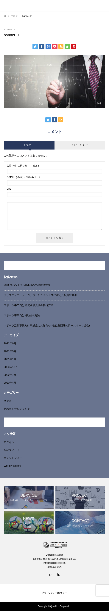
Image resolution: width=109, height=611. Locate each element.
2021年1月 (10, 359)
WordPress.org (12, 465)
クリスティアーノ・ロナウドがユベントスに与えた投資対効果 (40, 295)
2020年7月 (10, 374)
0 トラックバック (80, 145)
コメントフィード (14, 457)
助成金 (8, 401)
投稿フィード (11, 450)
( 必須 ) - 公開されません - (24, 177)
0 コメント (29, 145)
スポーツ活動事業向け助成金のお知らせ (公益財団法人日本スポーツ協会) (47, 325)
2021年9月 (10, 351)
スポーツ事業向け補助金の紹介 (22, 315)
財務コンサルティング (17, 408)
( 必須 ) (23, 165)
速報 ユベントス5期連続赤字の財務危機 (27, 285)
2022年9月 (10, 343)
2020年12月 (11, 366)
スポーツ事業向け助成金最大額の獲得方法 (28, 305)
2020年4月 (10, 382)
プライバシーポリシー (54, 592)
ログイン (9, 442)
